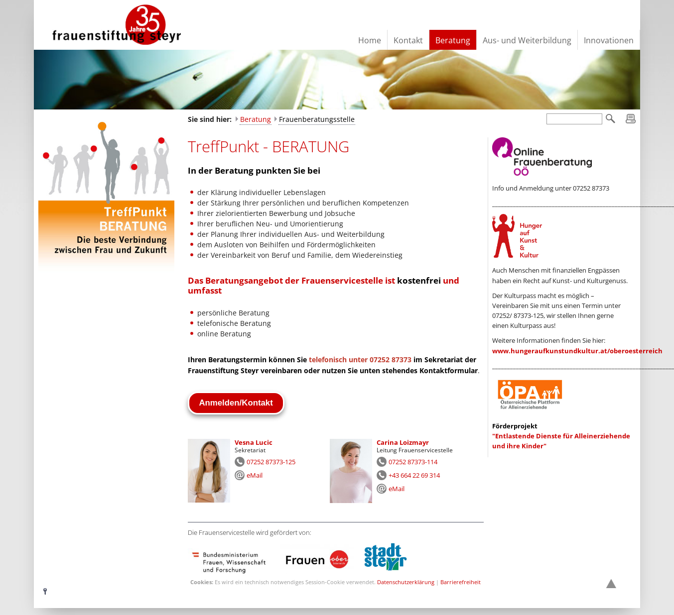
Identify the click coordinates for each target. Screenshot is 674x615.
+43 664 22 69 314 (414, 475)
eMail (255, 475)
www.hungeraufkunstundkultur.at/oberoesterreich (577, 351)
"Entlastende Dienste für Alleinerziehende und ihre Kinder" (561, 436)
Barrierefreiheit (460, 582)
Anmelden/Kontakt (236, 403)
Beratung (255, 119)
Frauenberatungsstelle (317, 119)
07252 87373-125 (271, 461)
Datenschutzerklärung (405, 582)
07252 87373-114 (413, 461)
